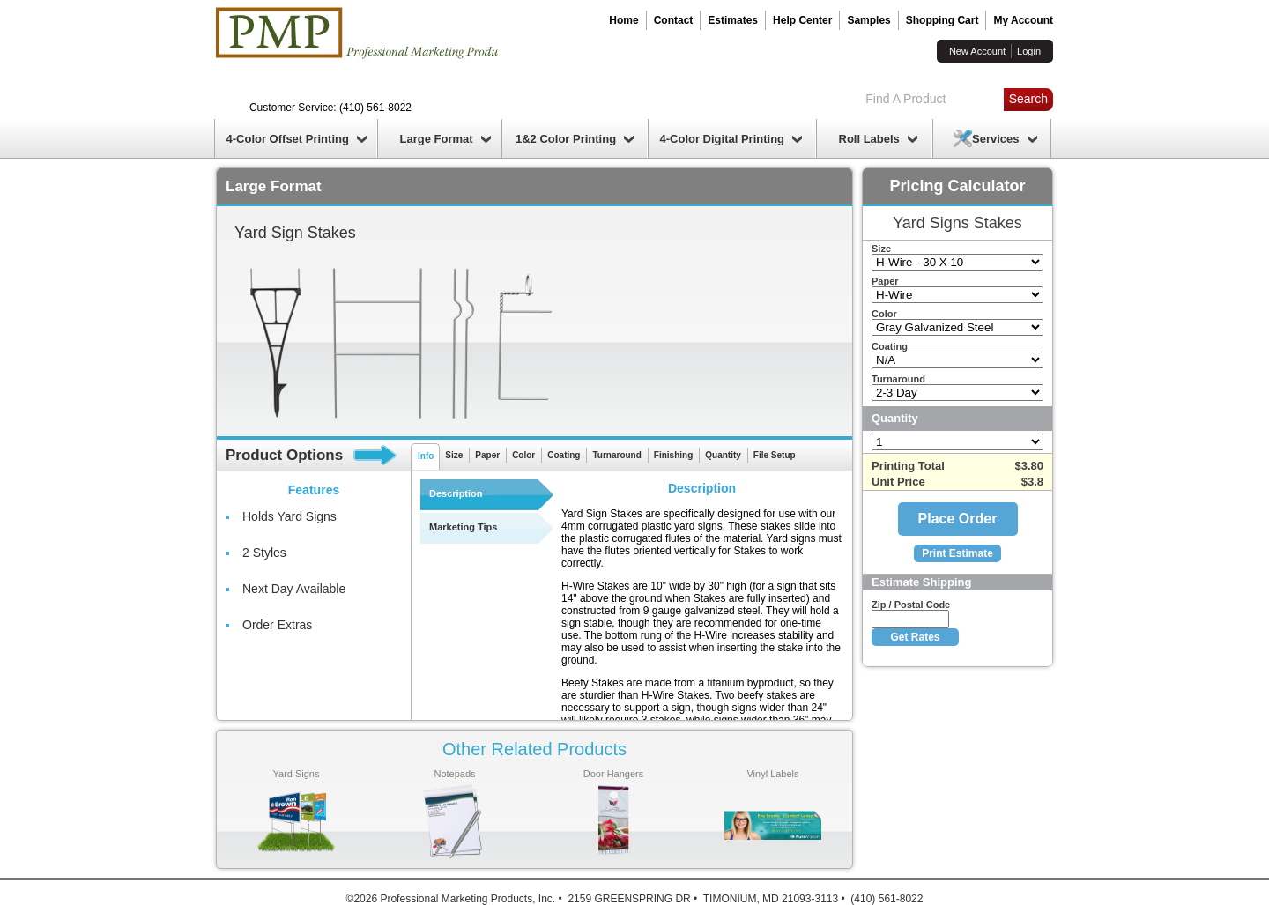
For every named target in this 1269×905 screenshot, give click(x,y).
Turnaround (616, 455)
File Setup (774, 455)
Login (1029, 51)
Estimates (733, 20)
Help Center (802, 20)
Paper (487, 455)
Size (454, 455)
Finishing (673, 455)
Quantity (723, 455)
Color (523, 455)
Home (623, 20)
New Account (977, 51)
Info (426, 456)
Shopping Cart (942, 20)
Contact (674, 20)
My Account (1023, 20)
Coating (563, 455)
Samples (868, 20)
